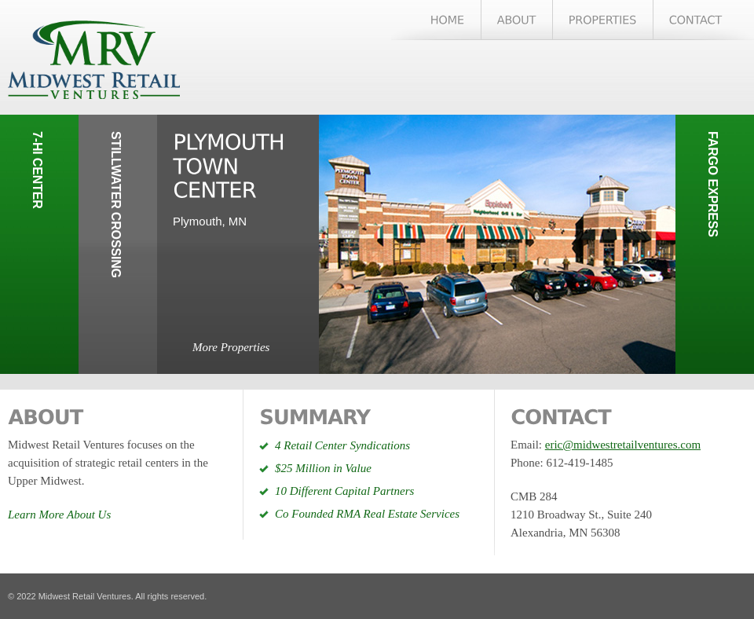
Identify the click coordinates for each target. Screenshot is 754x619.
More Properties (230, 347)
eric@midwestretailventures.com (623, 444)
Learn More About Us (59, 514)
